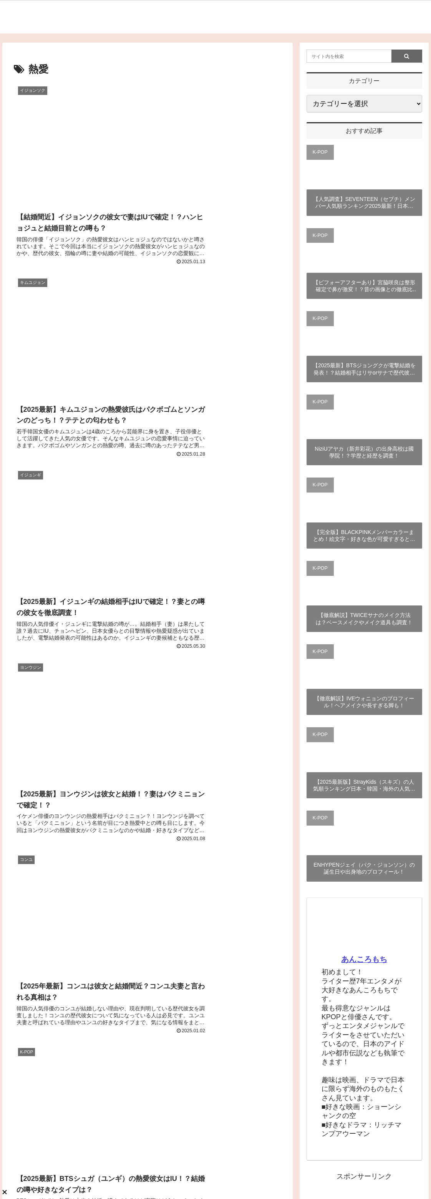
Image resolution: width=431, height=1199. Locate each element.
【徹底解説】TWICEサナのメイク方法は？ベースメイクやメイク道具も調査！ (364, 618)
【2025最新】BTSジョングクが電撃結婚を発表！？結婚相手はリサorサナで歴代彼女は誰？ (364, 369)
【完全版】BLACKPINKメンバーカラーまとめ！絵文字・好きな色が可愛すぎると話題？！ (364, 535)
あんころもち (364, 959)
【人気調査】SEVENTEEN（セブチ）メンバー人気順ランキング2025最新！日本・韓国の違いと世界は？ (364, 202)
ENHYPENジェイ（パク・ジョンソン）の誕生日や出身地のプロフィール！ (364, 868)
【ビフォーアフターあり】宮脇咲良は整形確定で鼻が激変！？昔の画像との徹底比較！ (364, 286)
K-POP (320, 152)
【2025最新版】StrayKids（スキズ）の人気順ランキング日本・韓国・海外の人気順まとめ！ (364, 785)
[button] (406, 56)
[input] (364, 56)
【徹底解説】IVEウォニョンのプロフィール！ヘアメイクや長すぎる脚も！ (364, 701)
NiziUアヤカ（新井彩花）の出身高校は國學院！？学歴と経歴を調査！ (364, 452)
